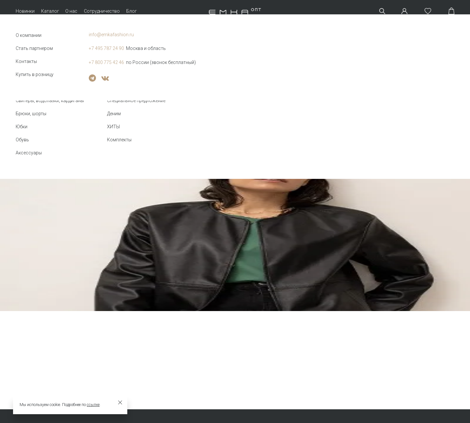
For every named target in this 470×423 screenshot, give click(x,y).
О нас (71, 11)
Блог (131, 11)
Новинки (25, 11)
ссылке (93, 404)
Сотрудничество (102, 11)
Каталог (50, 11)
